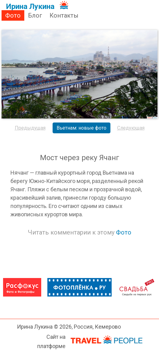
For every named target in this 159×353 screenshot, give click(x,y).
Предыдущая (30, 128)
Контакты (64, 15)
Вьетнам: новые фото (81, 128)
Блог (35, 15)
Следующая (131, 128)
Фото (13, 15)
